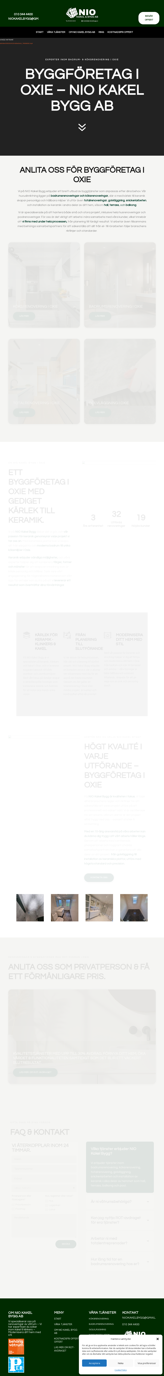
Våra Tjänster (56, 32)
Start (40, 32)
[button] (157, 1339)
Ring (101, 32)
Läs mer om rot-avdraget (64, 1349)
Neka (120, 1363)
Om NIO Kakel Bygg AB (82, 32)
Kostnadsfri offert (120, 32)
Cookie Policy (121, 1370)
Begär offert (149, 18)
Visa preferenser (147, 1363)
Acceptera (94, 1363)
